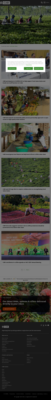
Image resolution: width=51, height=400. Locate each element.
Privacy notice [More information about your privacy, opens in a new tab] (29, 64)
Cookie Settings (12, 68)
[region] (25, 65)
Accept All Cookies (39, 68)
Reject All (28, 68)
